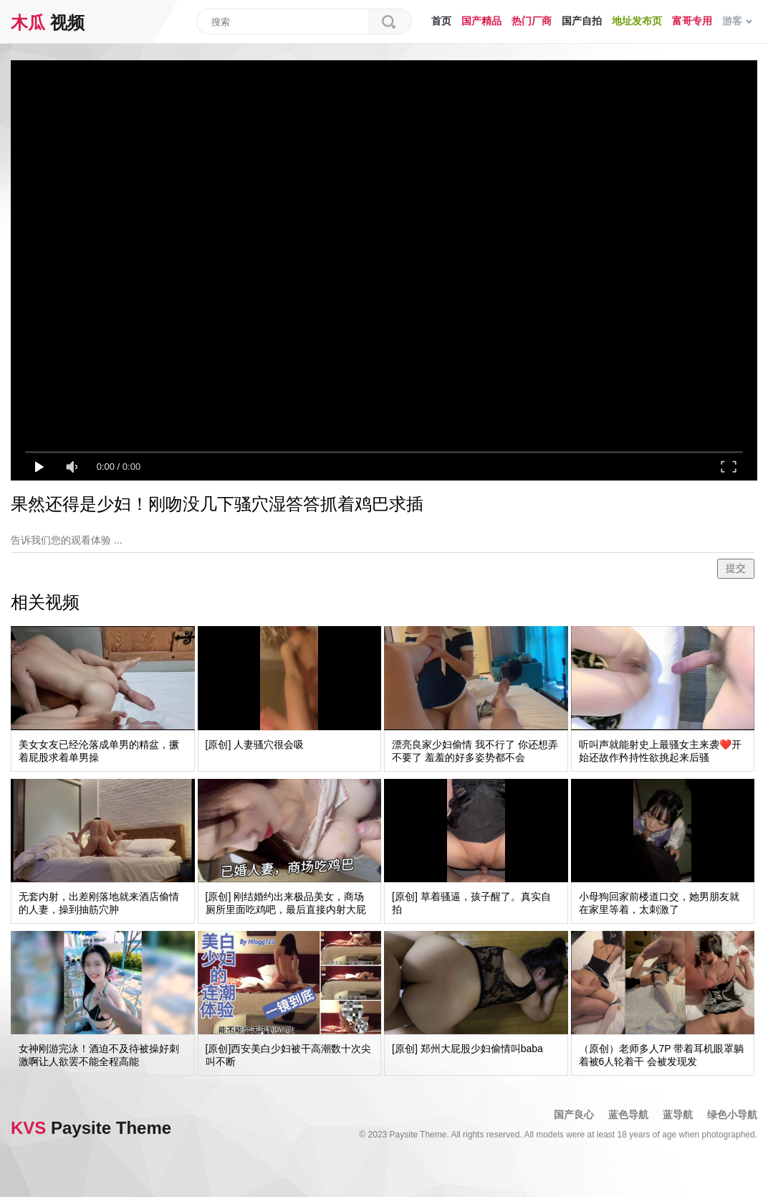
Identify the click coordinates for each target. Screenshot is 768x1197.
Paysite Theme (91, 1127)
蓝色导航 (628, 1114)
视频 (48, 22)
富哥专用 (692, 21)
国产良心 (574, 1114)
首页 (441, 21)
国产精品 (481, 21)
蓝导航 (678, 1114)
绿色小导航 (732, 1114)
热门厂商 (532, 21)
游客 (737, 21)
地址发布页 (637, 21)
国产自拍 (582, 21)
